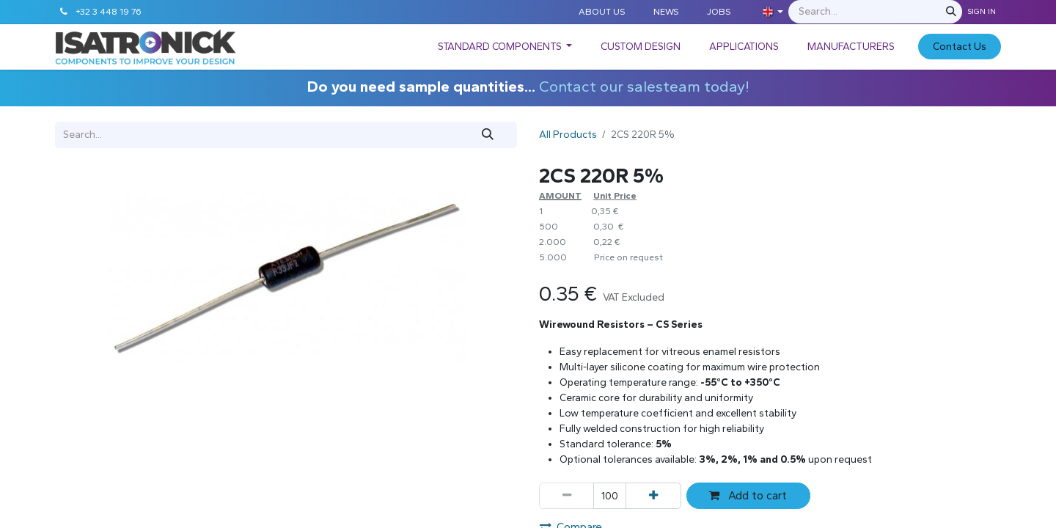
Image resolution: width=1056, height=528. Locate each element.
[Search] (951, 11)
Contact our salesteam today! (644, 86)
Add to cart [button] (748, 495)
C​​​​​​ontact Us (959, 46)
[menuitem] (505, 46)
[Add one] (653, 496)
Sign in (981, 11)
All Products (568, 134)
